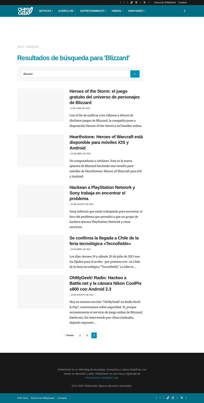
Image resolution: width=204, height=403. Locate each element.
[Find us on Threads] (136, 2)
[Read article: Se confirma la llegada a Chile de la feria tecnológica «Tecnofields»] (40, 252)
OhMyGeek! (136, 10)
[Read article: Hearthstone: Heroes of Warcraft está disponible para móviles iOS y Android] (40, 151)
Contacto (182, 2)
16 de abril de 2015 (80, 154)
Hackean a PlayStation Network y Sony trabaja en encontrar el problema (102, 193)
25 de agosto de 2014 (82, 204)
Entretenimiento (92, 10)
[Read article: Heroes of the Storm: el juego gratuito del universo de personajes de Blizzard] (40, 105)
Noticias (45, 10)
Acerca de (65, 10)
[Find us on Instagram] (124, 2)
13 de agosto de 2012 (82, 295)
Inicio (20, 47)
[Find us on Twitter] (144, 2)
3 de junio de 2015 (80, 108)
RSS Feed (22, 398)
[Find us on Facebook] (148, 2)
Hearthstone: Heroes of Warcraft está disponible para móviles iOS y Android (106, 142)
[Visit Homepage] (25, 11)
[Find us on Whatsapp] (127, 2)
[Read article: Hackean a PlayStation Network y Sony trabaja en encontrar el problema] (40, 201)
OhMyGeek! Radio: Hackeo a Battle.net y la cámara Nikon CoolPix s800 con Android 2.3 (106, 283)
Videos (116, 10)
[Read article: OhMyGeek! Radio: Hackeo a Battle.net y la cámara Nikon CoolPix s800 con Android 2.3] (40, 291)
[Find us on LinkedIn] (140, 2)
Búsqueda (33, 47)
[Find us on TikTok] (132, 2)
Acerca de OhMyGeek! (165, 2)
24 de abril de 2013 (80, 249)
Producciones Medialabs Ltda (101, 377)
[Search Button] (184, 11)
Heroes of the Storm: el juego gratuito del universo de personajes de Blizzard (105, 97)
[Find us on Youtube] (120, 2)
